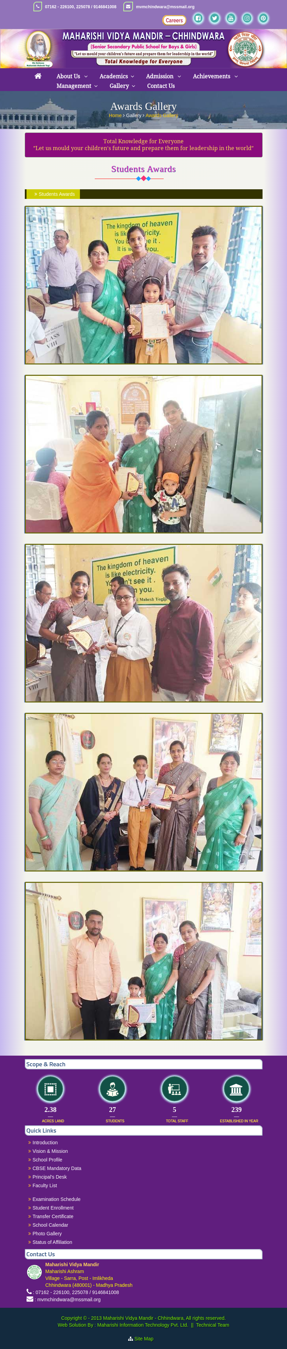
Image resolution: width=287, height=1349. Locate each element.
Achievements (212, 76)
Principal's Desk (50, 1177)
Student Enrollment (53, 1208)
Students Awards (54, 194)
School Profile (47, 1159)
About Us (69, 76)
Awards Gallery (161, 114)
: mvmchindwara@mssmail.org (67, 1299)
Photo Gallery (47, 1233)
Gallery (119, 86)
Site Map (146, 1338)
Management (74, 86)
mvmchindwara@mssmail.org (165, 6)
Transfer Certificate (53, 1216)
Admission (160, 76)
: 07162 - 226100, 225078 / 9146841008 (76, 1292)
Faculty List (45, 1185)
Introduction (45, 1142)
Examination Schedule (57, 1199)
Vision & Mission (50, 1151)
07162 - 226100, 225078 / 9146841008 (80, 6)
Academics (114, 76)
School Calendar (51, 1225)
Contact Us (161, 86)
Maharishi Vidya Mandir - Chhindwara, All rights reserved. (164, 1318)
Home (116, 114)
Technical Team (212, 1325)
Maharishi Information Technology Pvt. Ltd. (142, 1325)
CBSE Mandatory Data (57, 1168)
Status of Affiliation (52, 1242)
